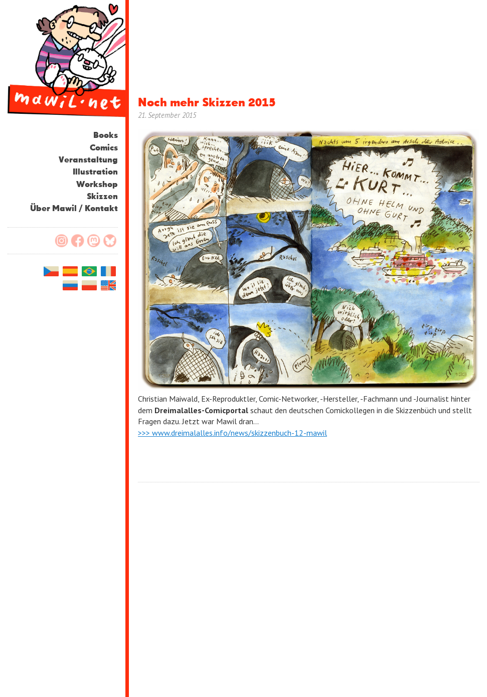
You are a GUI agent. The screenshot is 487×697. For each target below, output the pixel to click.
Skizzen (102, 197)
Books (105, 135)
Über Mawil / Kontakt (74, 209)
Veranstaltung (88, 160)
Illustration (95, 172)
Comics (104, 148)
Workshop (97, 185)
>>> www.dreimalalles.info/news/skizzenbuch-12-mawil (232, 433)
